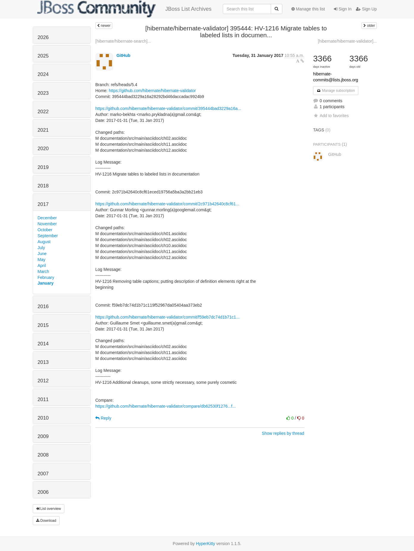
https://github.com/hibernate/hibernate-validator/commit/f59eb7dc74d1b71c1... (167, 317)
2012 (43, 381)
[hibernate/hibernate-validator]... (347, 41)
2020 (43, 148)
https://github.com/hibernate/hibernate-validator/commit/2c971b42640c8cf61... (167, 203)
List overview (48, 509)
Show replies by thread (283, 433)
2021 (43, 130)
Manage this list (308, 9)
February (46, 277)
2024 (43, 74)
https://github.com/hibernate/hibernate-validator (152, 90)
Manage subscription (335, 91)
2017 (43, 204)
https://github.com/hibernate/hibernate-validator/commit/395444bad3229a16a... (168, 108)
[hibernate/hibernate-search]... (123, 41)
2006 (43, 492)
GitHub (123, 55)
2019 (43, 167)
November (47, 223)
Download (46, 521)
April (42, 265)
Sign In (342, 9)
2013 (43, 362)
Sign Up (366, 9)
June (42, 253)
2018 (43, 186)
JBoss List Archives (124, 8)
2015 (43, 325)
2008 (43, 455)
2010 (43, 418)
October (45, 229)
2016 (43, 306)
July (41, 247)
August (44, 241)
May (41, 259)
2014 (43, 344)
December (47, 217)
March (43, 271)
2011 (43, 399)
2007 (43, 474)
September (48, 235)
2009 (43, 436)
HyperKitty (205, 543)
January (46, 283)
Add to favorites (330, 115)
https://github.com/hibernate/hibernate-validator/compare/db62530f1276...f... (165, 406)
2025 (43, 56)
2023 (43, 93)
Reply (103, 418)
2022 (43, 111)
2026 (43, 37)
